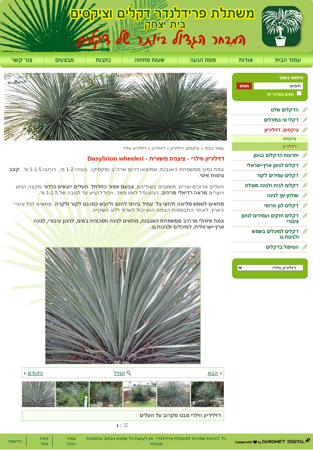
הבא (213, 373)
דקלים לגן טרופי (281, 205)
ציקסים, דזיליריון (281, 130)
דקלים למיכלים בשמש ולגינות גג (275, 234)
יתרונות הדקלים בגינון (276, 155)
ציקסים (290, 138)
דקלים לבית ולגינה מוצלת (272, 185)
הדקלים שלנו (285, 110)
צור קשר (21, 60)
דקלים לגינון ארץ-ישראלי (273, 165)
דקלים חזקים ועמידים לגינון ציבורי (270, 218)
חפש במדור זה (280, 94)
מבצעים (64, 60)
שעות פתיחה (149, 60)
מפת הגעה (203, 60)
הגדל (119, 373)
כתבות (103, 60)
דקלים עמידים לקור (278, 175)
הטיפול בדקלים (282, 247)
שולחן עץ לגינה (283, 195)
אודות (246, 60)
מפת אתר (44, 441)
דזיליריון (290, 146)
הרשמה (15, 441)
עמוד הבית (288, 60)
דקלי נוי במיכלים (281, 120)
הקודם (35, 373)
